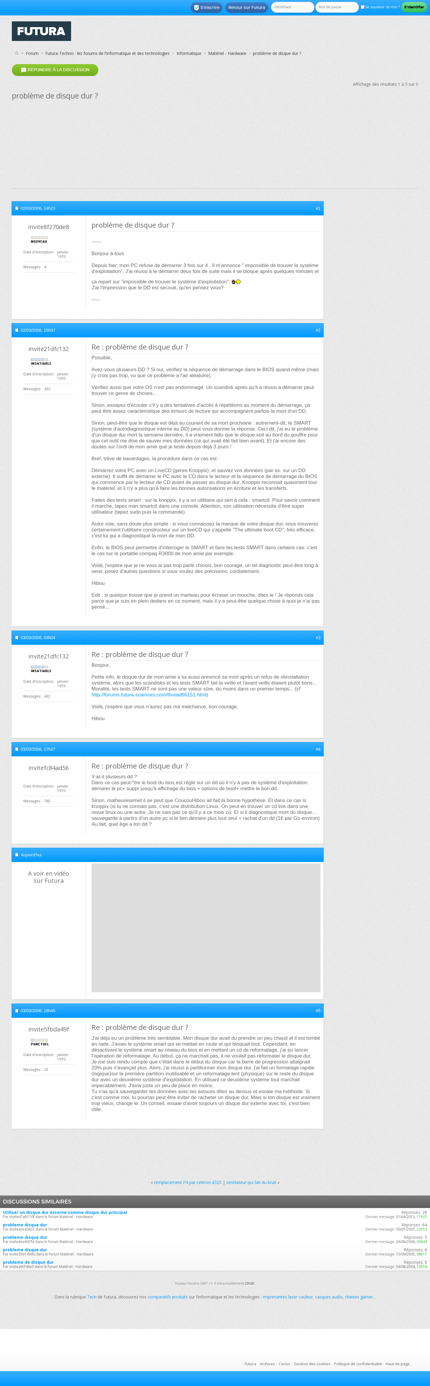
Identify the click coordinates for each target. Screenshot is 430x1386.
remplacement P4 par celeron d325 (188, 1182)
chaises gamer (359, 1297)
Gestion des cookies (312, 1363)
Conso (284, 1363)
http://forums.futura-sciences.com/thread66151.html (149, 695)
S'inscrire (206, 8)
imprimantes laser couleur (288, 1297)
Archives (267, 1363)
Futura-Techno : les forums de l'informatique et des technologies (107, 53)
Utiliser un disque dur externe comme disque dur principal (65, 1212)
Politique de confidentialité (358, 1363)
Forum (32, 53)
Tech (92, 1297)
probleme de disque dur (28, 1262)
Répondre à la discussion (55, 70)
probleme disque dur (25, 1225)
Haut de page (398, 1363)
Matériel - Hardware (227, 53)
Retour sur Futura (246, 7)
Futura (250, 1363)
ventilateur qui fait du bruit (251, 1182)
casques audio (329, 1297)
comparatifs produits (168, 1297)
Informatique (189, 53)
